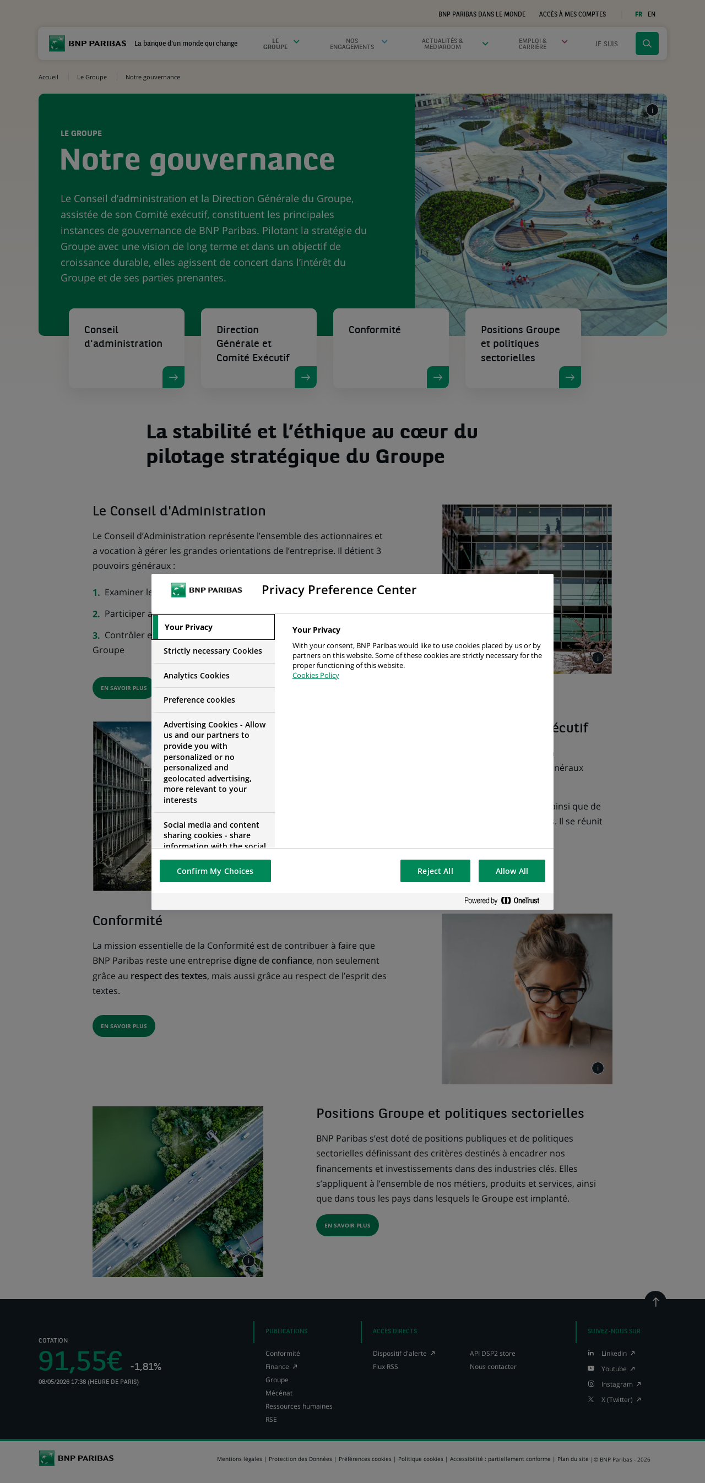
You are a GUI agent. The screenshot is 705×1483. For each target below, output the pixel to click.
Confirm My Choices (215, 871)
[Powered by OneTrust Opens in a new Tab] (506, 901)
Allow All (512, 871)
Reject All (435, 871)
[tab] (213, 627)
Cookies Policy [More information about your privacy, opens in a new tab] (315, 675)
